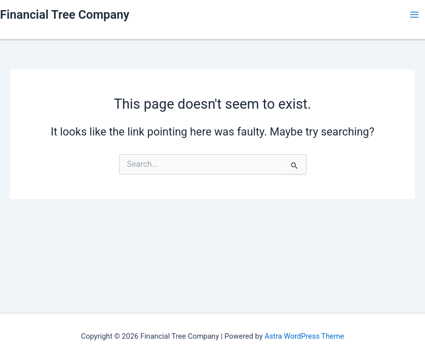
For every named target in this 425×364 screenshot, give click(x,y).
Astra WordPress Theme (304, 336)
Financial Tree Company (64, 15)
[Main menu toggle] (414, 14)
